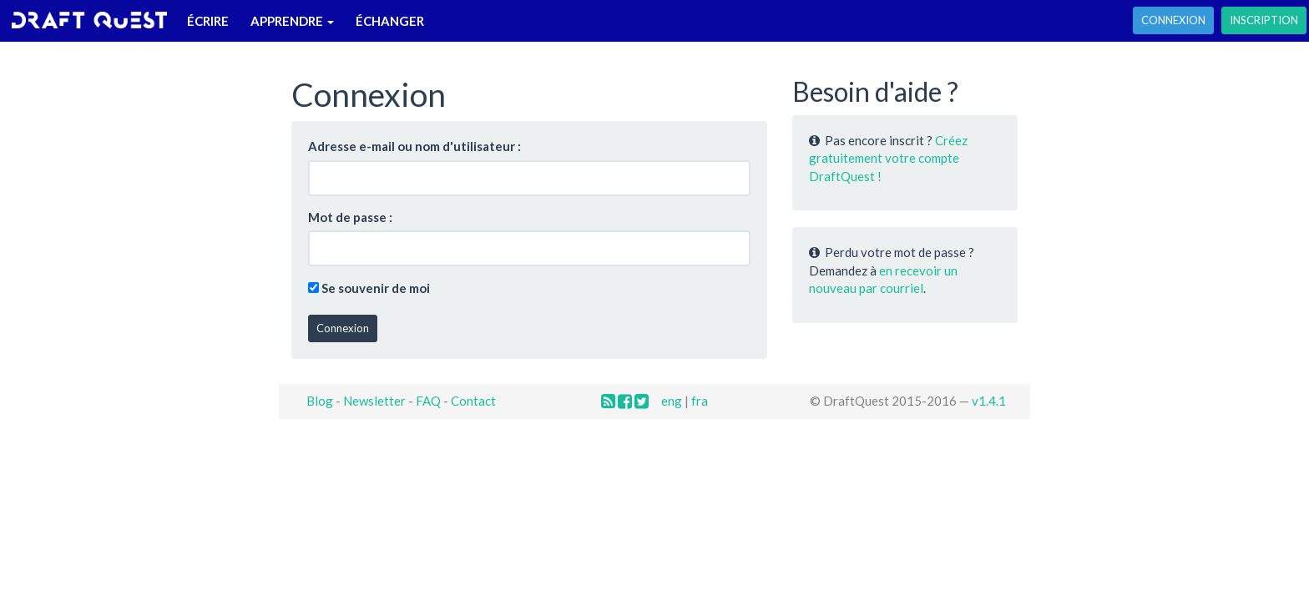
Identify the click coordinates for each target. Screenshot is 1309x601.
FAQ (428, 400)
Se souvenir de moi (375, 287)
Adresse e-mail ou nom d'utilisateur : (414, 146)
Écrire (208, 20)
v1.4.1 (989, 400)
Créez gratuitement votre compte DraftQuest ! (888, 158)
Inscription (1264, 20)
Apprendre (292, 20)
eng (671, 400)
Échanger (390, 20)
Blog (319, 400)
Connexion (1173, 20)
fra (699, 400)
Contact (473, 400)
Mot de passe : (350, 217)
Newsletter (374, 400)
